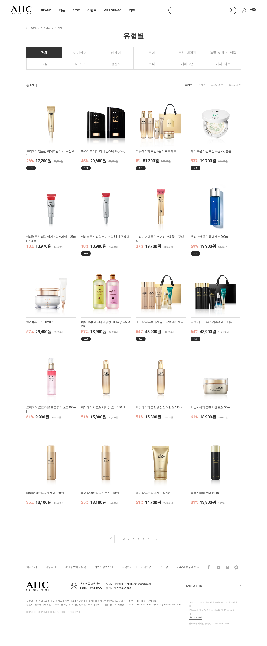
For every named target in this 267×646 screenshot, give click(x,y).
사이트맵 (146, 567)
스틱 (151, 64)
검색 (232, 10)
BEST (76, 10)
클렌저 (116, 64)
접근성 (164, 567)
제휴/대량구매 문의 (188, 567)
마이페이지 (244, 10)
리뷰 (132, 10)
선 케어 (116, 53)
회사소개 (31, 567)
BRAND (46, 10)
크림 (44, 64)
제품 (62, 10)
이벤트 (91, 10)
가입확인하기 (195, 617)
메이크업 (187, 64)
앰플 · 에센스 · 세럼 (223, 53)
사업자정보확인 (103, 567)
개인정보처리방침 (75, 567)
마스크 (80, 64)
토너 (151, 53)
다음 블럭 (156, 539)
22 (21, 10)
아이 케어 (80, 53)
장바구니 (253, 9)
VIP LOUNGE (112, 10)
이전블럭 (111, 539)
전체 (44, 53)
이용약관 (50, 567)
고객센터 (127, 567)
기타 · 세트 (223, 64)
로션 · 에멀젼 (187, 53)
